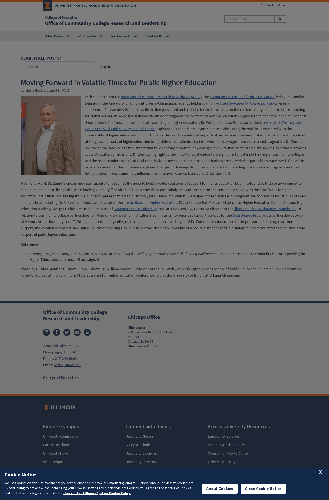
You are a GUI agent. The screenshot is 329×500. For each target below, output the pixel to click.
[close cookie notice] (320, 472)
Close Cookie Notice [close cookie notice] (263, 489)
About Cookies (219, 489)
